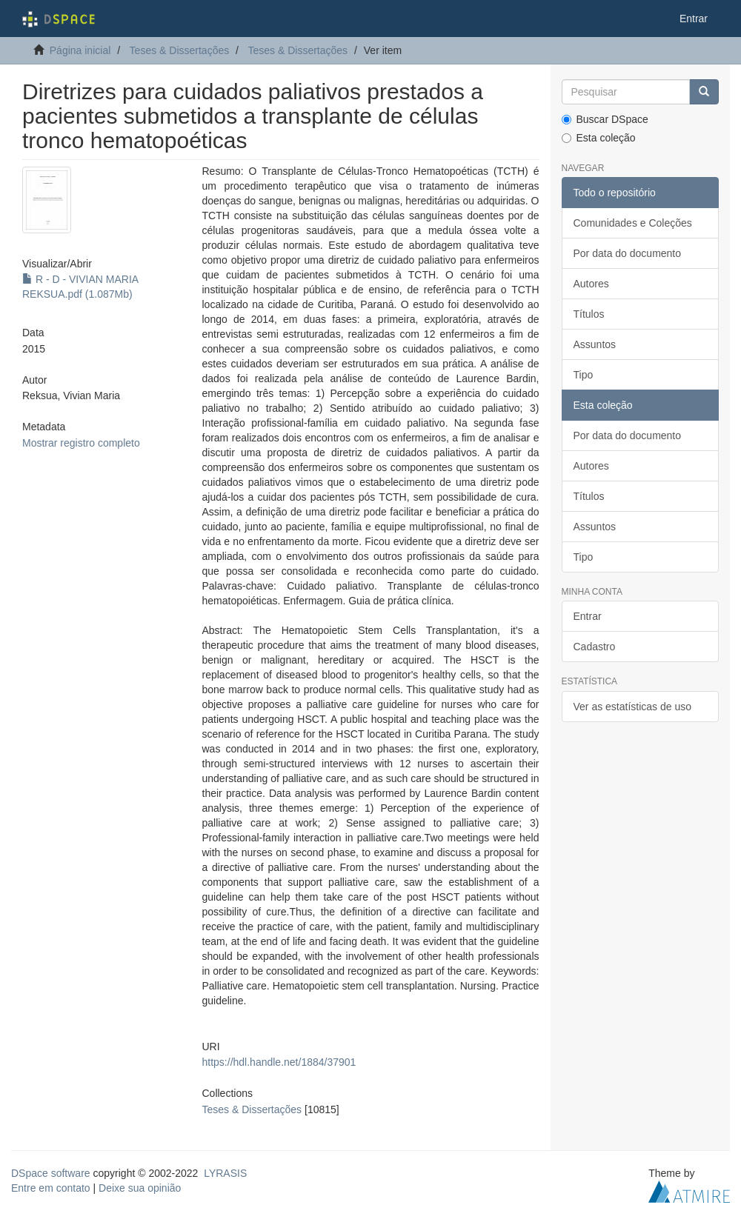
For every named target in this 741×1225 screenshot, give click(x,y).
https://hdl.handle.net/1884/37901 (279, 1062)
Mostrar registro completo (81, 443)
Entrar (588, 616)
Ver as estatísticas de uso (633, 706)
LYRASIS (225, 1173)
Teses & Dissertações (180, 50)
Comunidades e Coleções (633, 223)
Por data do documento (628, 253)
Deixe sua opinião (140, 1188)
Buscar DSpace (605, 119)
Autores (591, 284)
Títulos (589, 314)
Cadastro (595, 646)
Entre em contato (50, 1188)
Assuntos (595, 344)
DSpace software (50, 1173)
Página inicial (80, 50)
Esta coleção (599, 138)
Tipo (584, 375)
